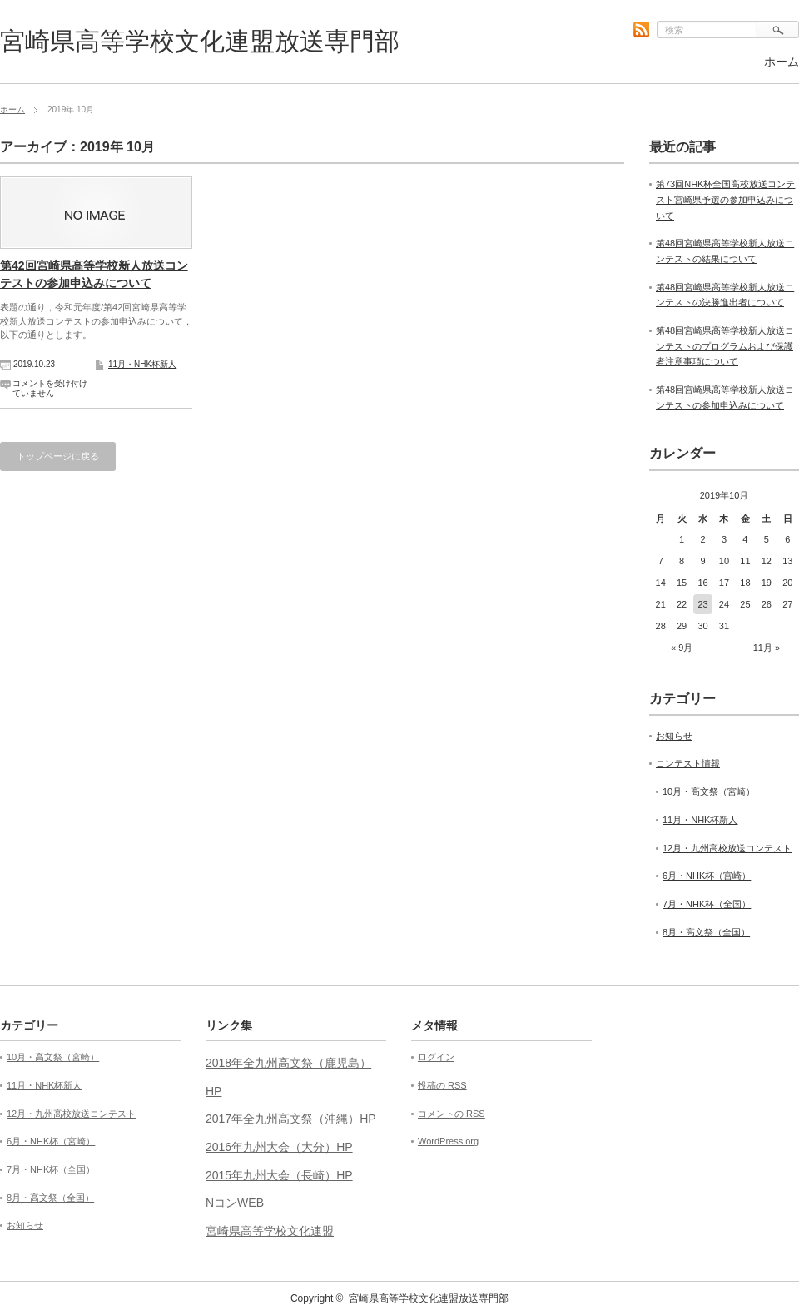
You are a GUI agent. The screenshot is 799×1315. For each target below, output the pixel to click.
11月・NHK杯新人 (142, 364)
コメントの (451, 1114)
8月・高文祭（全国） (706, 932)
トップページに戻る (58, 456)
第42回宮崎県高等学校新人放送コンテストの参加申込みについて (94, 274)
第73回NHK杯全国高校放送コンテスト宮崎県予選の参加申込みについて (725, 199)
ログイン (436, 1057)
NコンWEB (235, 1202)
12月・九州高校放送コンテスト (727, 848)
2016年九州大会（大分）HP (279, 1147)
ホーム (781, 61)
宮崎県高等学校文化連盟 (270, 1231)
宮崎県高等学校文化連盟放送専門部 (200, 41)
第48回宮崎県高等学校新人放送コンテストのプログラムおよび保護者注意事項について (725, 345)
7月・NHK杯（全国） (707, 904)
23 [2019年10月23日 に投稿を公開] (702, 604)
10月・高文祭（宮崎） (709, 791)
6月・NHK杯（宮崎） (707, 876)
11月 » (766, 648)
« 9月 (681, 648)
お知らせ (674, 736)
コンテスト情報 (688, 763)
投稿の (442, 1085)
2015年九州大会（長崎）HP (279, 1175)
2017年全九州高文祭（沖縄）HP (291, 1118)
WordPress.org (448, 1141)
